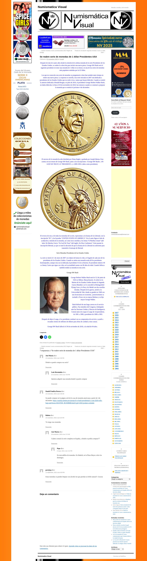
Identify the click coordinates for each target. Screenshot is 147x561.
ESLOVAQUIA (117, 402)
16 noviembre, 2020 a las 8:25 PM (55, 418)
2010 (115, 354)
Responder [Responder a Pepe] (60, 462)
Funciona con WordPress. (119, 556)
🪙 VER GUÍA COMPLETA (121, 296)
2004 (115, 369)
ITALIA (115, 424)
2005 (115, 366)
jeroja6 (62, 59)
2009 (115, 357)
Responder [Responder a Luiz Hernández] (54, 384)
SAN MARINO (117, 441)
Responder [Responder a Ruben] (49, 427)
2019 (115, 332)
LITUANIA (116, 429)
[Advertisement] (22, 279)
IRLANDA (116, 421)
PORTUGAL (116, 438)
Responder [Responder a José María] (49, 367)
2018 (115, 335)
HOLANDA (116, 419)
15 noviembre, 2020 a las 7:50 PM (60, 374)
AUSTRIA (116, 390)
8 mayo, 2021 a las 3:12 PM (64, 451)
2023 (115, 322)
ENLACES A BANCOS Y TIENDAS (120, 471)
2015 (115, 342)
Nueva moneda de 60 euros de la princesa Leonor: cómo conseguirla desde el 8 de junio (122, 506)
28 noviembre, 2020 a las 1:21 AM (60, 434)
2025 (115, 318)
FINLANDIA (116, 412)
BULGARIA (116, 395)
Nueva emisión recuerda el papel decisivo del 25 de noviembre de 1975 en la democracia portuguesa (122, 527)
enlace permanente (76, 342)
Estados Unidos (60, 342)
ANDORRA (116, 387)
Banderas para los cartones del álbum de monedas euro (122, 501)
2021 (115, 327)
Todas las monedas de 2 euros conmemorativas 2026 (122, 495)
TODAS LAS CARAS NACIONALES (119, 457)
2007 (115, 361)
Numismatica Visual (52, 7)
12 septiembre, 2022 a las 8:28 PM (55, 472)
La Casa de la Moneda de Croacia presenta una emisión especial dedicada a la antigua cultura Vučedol (122, 541)
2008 (115, 359)
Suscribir (115, 112)
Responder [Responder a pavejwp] (49, 481)
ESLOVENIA (117, 404)
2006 (115, 364)
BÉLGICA (116, 392)
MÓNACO (116, 436)
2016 (115, 340)
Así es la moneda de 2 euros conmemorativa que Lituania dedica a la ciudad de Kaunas (122, 536)
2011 (115, 352)
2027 (115, 313)
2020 (115, 330)
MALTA (115, 434)
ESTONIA (116, 409)
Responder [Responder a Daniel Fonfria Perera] (49, 408)
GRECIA (115, 417)
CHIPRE (115, 397)
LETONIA (116, 426)
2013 (115, 347)
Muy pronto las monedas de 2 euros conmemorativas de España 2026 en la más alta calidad (122, 521)
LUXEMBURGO (118, 431)
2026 (115, 315)
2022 (115, 325)
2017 (115, 337)
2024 (115, 320)
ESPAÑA (115, 407)
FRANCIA (116, 414)
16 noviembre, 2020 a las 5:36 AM (55, 394)
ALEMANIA (116, 385)
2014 (115, 344)
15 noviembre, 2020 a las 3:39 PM (55, 358)
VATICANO (116, 443)
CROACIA (116, 400)
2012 (115, 349)
